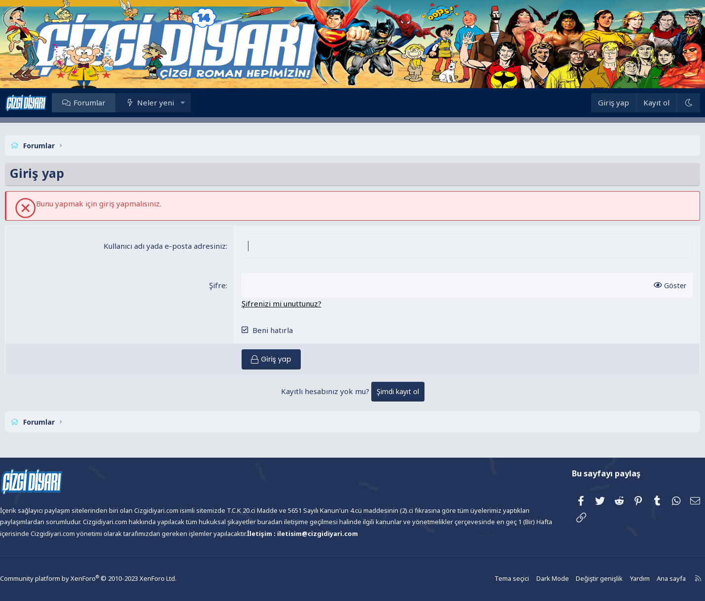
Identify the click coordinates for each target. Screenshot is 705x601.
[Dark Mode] (663, 102)
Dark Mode (525, 578)
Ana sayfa (640, 578)
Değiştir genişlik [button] (570, 578)
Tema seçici (486, 578)
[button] (207, 102)
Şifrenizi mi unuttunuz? (290, 303)
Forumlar (114, 102)
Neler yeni (180, 102)
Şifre (225, 285)
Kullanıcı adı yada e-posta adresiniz (173, 246)
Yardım (609, 578)
